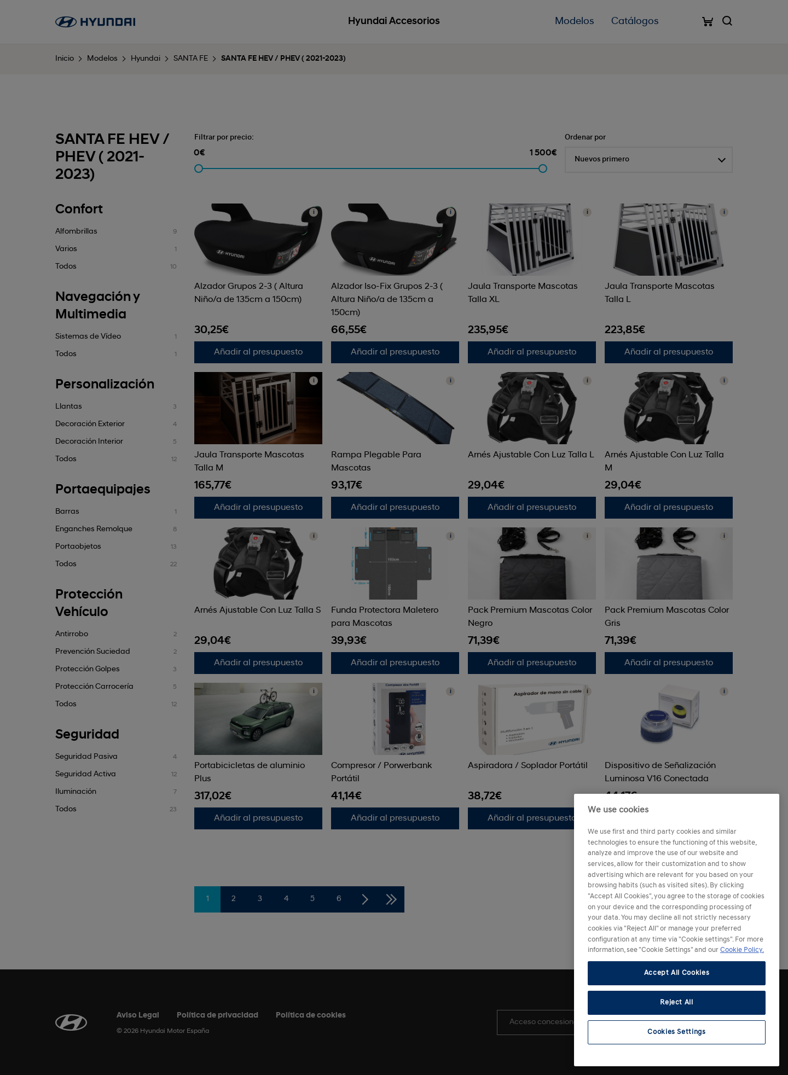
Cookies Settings (676, 1032)
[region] (676, 930)
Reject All (676, 1002)
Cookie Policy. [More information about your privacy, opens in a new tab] (742, 950)
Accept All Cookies (677, 973)
